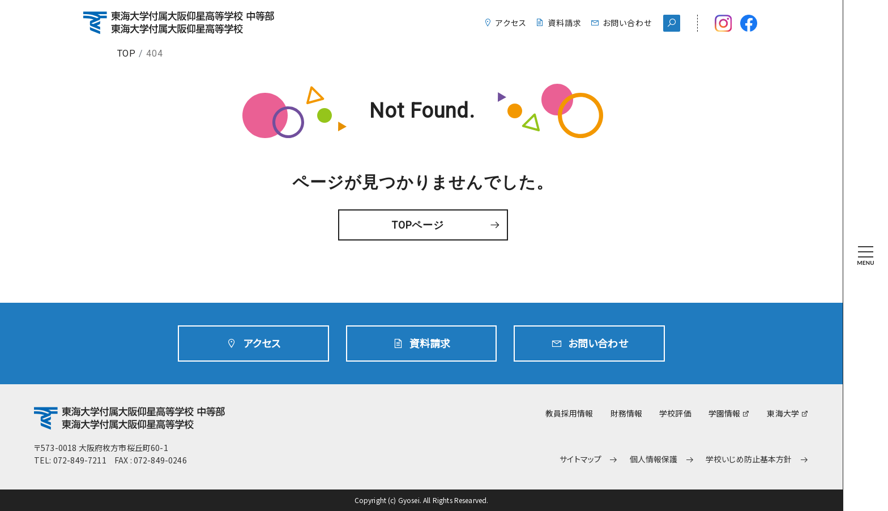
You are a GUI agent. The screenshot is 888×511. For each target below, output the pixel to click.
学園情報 (724, 413)
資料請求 (565, 23)
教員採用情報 (569, 413)
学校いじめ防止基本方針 (749, 459)
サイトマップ (580, 459)
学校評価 (675, 413)
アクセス (511, 23)
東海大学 (783, 413)
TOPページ (418, 225)
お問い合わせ (627, 23)
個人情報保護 (654, 459)
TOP (126, 53)
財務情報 (626, 413)
